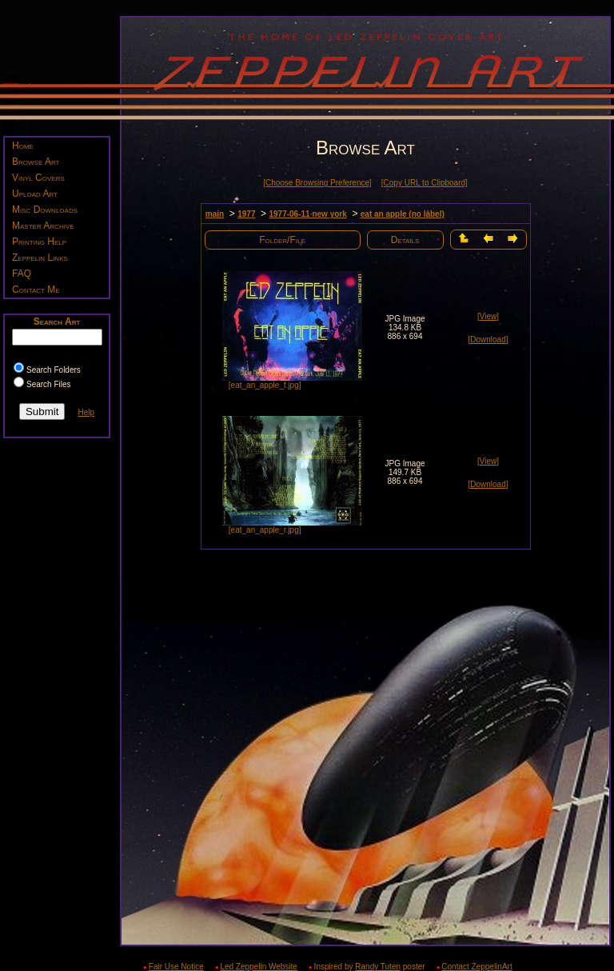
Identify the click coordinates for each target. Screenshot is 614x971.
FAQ (21, 273)
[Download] (488, 339)
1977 (246, 214)
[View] (488, 316)
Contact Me (36, 289)
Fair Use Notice (176, 966)
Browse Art (35, 161)
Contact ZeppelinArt (476, 966)
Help (86, 412)
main (214, 214)
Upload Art (35, 193)
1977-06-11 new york (307, 214)
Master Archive (43, 225)
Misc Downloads (45, 209)
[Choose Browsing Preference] (317, 182)
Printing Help (39, 241)
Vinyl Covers (38, 177)
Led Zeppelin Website (258, 966)
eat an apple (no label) (403, 214)
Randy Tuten (378, 966)
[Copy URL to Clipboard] (424, 182)
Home (23, 145)
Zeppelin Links (40, 257)
